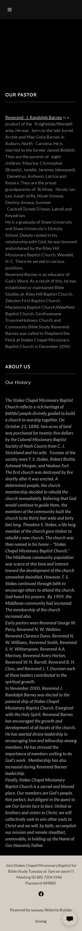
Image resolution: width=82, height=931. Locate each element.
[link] (41, 894)
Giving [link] (41, 921)
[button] (13, 9)
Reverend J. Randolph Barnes (33, 117)
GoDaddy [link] (37, 910)
